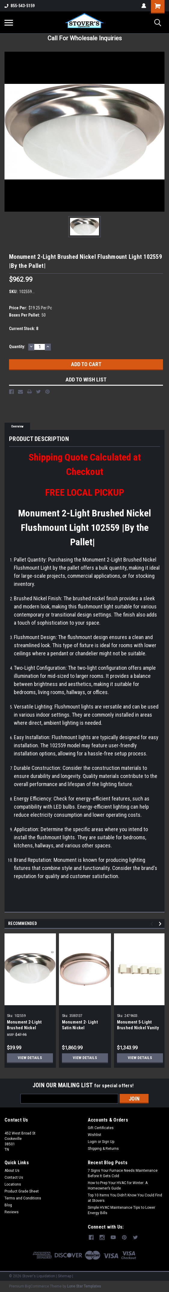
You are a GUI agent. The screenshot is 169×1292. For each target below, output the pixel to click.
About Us (12, 1170)
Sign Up (108, 1142)
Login (92, 1142)
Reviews (12, 1212)
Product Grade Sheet (22, 1191)
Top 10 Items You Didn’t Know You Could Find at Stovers (125, 1198)
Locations (13, 1184)
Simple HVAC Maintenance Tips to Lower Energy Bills (121, 1210)
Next (161, 923)
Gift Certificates (101, 1128)
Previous (152, 923)
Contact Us (14, 1177)
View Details (29, 1057)
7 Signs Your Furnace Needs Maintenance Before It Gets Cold (123, 1173)
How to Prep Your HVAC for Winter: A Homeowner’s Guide (118, 1185)
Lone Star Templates (84, 1286)
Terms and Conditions (23, 1198)
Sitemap (64, 1276)
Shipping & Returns (103, 1149)
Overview (17, 426)
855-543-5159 (20, 5)
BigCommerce (37, 1286)
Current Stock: (23, 328)
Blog (8, 1205)
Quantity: (17, 346)
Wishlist (94, 1135)
